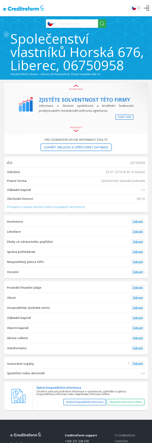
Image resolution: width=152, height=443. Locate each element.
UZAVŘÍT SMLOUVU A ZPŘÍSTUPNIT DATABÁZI (76, 147)
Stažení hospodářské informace (84, 402)
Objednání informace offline (125, 402)
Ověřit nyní (124, 117)
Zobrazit (138, 221)
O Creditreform (125, 435)
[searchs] (77, 23)
